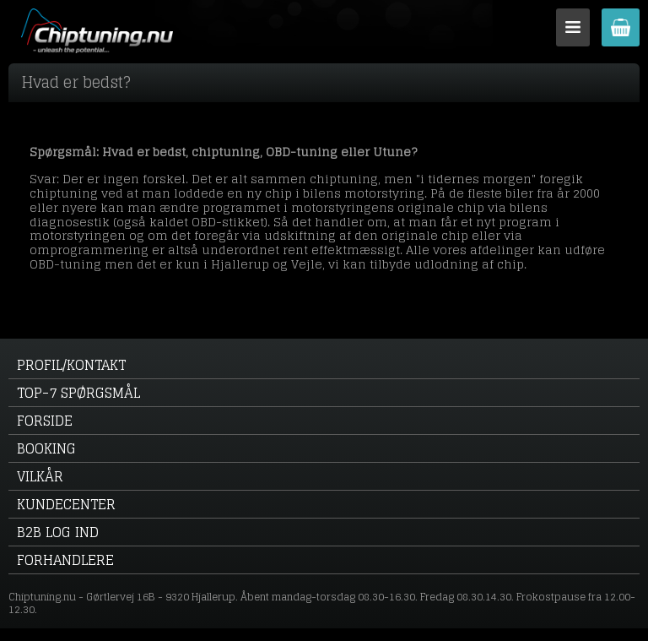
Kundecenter (66, 504)
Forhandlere (65, 560)
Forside (45, 420)
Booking (46, 448)
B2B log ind (58, 532)
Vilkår (40, 476)
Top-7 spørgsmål (78, 393)
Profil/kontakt (71, 365)
